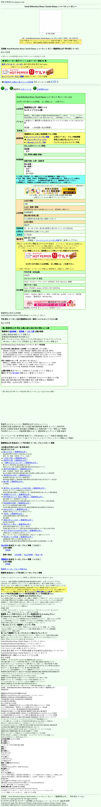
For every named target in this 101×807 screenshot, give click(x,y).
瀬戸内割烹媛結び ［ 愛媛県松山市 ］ (18, 469)
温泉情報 (12, 331)
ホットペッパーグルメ (8, 606)
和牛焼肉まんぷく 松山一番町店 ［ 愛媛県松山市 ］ (23, 497)
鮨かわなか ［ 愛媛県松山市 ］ (15, 452)
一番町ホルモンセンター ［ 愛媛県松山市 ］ (20, 463)
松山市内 (4, 545)
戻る (4, 89)
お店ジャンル (26, 89)
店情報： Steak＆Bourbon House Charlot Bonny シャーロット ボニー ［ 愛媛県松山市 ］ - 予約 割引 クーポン (43, 796)
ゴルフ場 (30, 331)
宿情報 (21, 331)
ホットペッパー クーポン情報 (37, 137)
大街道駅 (18, 555)
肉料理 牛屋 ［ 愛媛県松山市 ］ (15, 460)
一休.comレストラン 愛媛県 (12, 625)
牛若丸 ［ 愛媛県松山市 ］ (13, 514)
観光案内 (16, 373)
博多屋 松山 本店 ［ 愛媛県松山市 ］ (17, 475)
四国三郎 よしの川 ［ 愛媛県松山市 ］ (18, 520)
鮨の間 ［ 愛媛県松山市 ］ (13, 482)
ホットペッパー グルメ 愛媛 (13, 76)
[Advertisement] (14, 406)
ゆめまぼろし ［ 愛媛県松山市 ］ (16, 509)
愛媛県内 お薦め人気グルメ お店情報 (18, 82)
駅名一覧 (39, 555)
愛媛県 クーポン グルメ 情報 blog (14, 569)
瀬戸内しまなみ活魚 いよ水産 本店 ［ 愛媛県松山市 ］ (24, 488)
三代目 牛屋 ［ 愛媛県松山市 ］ (15, 458)
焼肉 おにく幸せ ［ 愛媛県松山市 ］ (17, 524)
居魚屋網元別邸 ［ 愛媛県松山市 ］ (17, 503)
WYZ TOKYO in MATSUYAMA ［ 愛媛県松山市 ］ (23, 530)
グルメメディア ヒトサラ (37, 140)
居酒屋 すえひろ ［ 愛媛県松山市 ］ (17, 494)
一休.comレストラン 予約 (36, 142)
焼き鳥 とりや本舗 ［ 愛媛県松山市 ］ (18, 537)
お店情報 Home (40, 89)
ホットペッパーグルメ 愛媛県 (12, 596)
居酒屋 (7, 550)
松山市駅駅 (28, 555)
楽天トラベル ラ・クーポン (12, 64)
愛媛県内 (4, 559)
